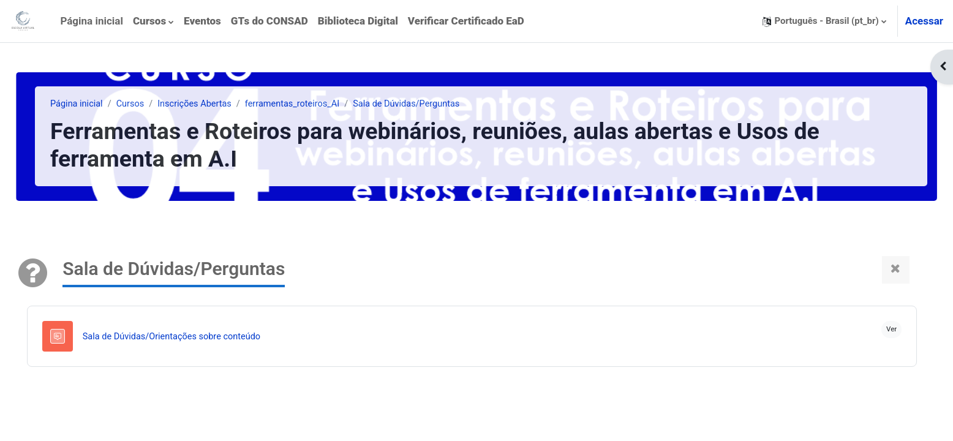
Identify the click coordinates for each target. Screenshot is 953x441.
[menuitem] (153, 21)
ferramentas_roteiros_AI (326, 104)
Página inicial (104, 104)
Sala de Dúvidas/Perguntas (443, 104)
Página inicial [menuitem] (91, 21)
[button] (824, 21)
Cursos (159, 104)
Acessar (924, 21)
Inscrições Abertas (225, 104)
